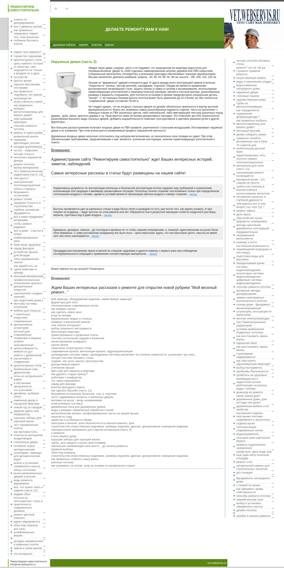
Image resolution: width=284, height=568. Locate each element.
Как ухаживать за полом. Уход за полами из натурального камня (93, 465)
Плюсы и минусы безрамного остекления (24, 192)
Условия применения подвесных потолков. (250, 330)
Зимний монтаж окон (249, 499)
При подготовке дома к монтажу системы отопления (28, 303)
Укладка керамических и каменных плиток (28, 542)
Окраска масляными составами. (27, 86)
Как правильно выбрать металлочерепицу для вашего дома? (28, 110)
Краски (109, 44)
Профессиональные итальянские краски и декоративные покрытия (28, 284)
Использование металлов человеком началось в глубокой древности (253, 197)
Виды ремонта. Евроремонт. (23, 482)
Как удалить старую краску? (69, 374)
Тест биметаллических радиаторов (251, 323)
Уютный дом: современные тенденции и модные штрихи (27, 336)
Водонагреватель (247, 434)
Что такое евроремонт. (66, 380)
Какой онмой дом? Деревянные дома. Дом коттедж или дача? (251, 399)
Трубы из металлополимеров (249, 105)
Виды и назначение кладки (253, 81)
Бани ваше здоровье (27, 244)
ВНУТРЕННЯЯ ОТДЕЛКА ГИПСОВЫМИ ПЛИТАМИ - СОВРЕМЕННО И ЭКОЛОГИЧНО (253, 416)
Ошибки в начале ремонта (253, 515)
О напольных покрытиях (22, 316)
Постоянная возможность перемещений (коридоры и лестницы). (254, 249)
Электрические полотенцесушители (27, 183)
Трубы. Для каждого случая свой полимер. (78, 442)
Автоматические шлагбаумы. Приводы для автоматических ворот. (28, 454)
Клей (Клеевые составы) (67, 403)
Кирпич (83, 44)
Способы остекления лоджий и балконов (77, 338)
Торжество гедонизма (28, 56)
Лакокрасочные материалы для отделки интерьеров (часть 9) (91, 429)
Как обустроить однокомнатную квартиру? (253, 362)
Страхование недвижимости (245, 355)
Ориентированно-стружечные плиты (74, 335)
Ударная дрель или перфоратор (26, 412)
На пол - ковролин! (26, 150)
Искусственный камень (251, 77)
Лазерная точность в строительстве (27, 204)
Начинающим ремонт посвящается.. (250, 174)
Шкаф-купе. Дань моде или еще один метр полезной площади (253, 455)
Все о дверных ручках (28, 26)
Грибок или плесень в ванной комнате (250, 188)
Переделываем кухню (250, 263)
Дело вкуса (243, 214)
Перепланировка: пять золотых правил (251, 157)
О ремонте (58, 433)
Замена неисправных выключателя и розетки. (252, 299)
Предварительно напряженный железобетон (247, 235)
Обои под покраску (26, 525)
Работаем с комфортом (66, 377)
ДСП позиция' (244, 472)
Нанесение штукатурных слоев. (71, 348)
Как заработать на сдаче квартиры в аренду (25, 269)
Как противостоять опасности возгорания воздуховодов (28, 435)
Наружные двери (247, 92)
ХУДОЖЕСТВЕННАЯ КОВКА (251, 99)
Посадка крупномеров (28, 146)
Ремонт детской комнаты (24, 516)
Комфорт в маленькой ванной (70, 322)
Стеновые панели (247, 96)
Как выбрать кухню (63, 308)
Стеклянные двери (26, 442)
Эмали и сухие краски (28, 548)
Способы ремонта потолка (253, 286)
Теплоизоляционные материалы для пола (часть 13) (250, 165)
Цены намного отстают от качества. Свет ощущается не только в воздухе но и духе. (28, 68)
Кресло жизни (23, 80)
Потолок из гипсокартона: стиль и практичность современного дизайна (28, 504)
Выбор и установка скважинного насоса (27, 464)
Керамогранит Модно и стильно (71, 318)
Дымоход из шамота (249, 392)
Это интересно (23, 553)
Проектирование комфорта (68, 341)
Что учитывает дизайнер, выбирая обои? (26, 393)
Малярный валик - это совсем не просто (250, 181)
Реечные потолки (62, 462)
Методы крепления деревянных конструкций (252, 226)
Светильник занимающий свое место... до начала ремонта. (89, 446)
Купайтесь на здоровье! (251, 375)
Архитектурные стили (28, 59)
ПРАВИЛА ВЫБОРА (62, 449)
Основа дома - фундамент (253, 304)
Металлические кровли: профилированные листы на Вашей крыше (95, 413)
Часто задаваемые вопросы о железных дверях (82, 397)
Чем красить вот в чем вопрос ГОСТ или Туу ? (251, 205)
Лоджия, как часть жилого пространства (77, 361)
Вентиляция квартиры (65, 331)
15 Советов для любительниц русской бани (250, 148)
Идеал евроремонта (27, 521)
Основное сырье (24, 445)
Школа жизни (59, 344)
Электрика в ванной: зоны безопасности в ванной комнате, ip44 (92, 423)
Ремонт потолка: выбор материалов (26, 166)
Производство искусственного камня (28, 100)
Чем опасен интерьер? (66, 325)
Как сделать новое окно (66, 312)
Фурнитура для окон (64, 302)
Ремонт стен (244, 462)
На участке (21, 77)
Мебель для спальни (27, 310)
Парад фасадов (24, 248)
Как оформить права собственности (249, 490)
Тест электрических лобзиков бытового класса (26, 40)
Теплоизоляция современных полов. (75, 305)
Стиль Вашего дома (63, 436)
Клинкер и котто (246, 242)
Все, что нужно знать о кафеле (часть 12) (28, 488)
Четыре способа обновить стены (72, 357)
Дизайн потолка (246, 510)
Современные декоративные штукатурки (23, 324)
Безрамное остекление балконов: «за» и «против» (84, 393)
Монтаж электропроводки (252, 318)
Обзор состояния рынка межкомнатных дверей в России (28, 473)
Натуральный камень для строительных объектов (252, 467)
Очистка (97, 44)
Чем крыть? (21, 178)
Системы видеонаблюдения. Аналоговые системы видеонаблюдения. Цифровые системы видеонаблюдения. (250, 275)
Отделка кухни (245, 423)
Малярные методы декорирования (248, 292)
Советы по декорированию (24, 21)
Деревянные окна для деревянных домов (78, 406)
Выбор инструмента (249, 367)
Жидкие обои (22, 494)
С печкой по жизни (248, 485)
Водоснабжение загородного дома (248, 87)
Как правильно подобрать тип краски (28, 93)
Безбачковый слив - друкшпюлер (26, 370)
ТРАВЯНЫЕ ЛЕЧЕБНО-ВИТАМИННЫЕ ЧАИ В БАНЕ (251, 140)
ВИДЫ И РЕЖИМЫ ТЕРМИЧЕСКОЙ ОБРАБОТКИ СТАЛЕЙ (82, 410)
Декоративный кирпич (65, 364)
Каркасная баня (246, 343)
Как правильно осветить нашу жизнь (75, 459)
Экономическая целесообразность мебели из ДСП (26, 348)
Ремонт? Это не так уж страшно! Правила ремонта (250, 71)
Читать (193, 194)
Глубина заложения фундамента (26, 211)
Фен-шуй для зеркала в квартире (73, 370)
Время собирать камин (251, 134)
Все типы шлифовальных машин (24, 532)
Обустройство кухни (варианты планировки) (251, 219)
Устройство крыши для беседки (26, 253)
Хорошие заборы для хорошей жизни (27, 419)
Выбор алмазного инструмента (71, 328)
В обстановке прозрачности (23, 384)
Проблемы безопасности (252, 371)
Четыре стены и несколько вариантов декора (28, 157)
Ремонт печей (23, 199)
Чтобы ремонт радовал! (23, 225)
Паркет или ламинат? (28, 52)
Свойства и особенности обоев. (71, 419)
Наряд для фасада (63, 384)
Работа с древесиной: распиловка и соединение (28, 358)
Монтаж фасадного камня (68, 387)
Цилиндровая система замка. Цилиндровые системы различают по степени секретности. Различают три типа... (124, 354)
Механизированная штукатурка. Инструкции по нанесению (254, 311)
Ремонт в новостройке (28, 132)
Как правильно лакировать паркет (26, 32)
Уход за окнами (61, 315)
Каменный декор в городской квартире (26, 402)
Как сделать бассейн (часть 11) (71, 390)
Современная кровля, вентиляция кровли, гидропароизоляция (92, 351)
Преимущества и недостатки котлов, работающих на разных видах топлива (251, 383)
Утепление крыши (62, 367)
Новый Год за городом (28, 407)
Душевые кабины (64, 44)
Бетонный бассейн (248, 130)
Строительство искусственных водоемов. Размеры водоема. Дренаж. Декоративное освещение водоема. (120, 426)
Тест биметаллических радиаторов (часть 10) (28, 173)
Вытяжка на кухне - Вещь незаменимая (76, 400)
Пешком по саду (61, 416)
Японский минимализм (28, 276)
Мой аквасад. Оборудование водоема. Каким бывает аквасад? (91, 299)
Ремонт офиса (245, 210)
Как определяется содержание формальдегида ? (248, 113)
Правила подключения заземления (251, 446)
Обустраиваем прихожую (23, 120)
